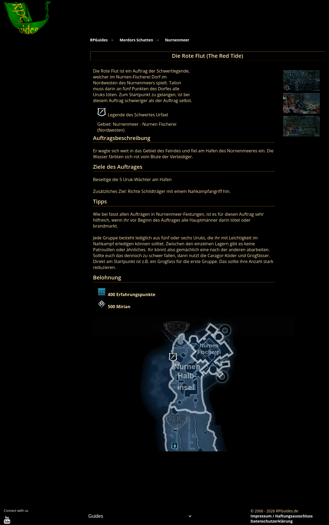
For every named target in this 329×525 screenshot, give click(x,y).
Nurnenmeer (177, 39)
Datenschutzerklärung (272, 521)
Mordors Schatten (136, 39)
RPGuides (99, 39)
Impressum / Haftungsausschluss (282, 516)
